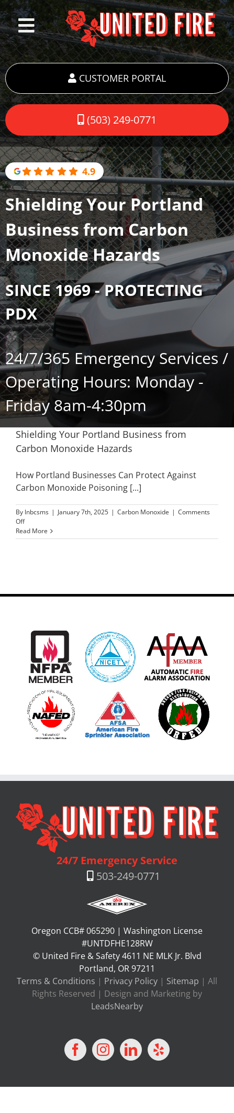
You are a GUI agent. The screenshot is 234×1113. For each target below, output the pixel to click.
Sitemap (182, 981)
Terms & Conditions (56, 981)
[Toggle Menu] (26, 25)
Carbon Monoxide (143, 512)
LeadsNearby (117, 1006)
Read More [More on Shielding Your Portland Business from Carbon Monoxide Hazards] (32, 530)
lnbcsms (37, 512)
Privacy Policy (131, 981)
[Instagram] (103, 1050)
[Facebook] (75, 1050)
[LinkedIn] (131, 1050)
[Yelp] (159, 1050)
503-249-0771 (128, 876)
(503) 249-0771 (117, 120)
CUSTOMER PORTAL (117, 78)
